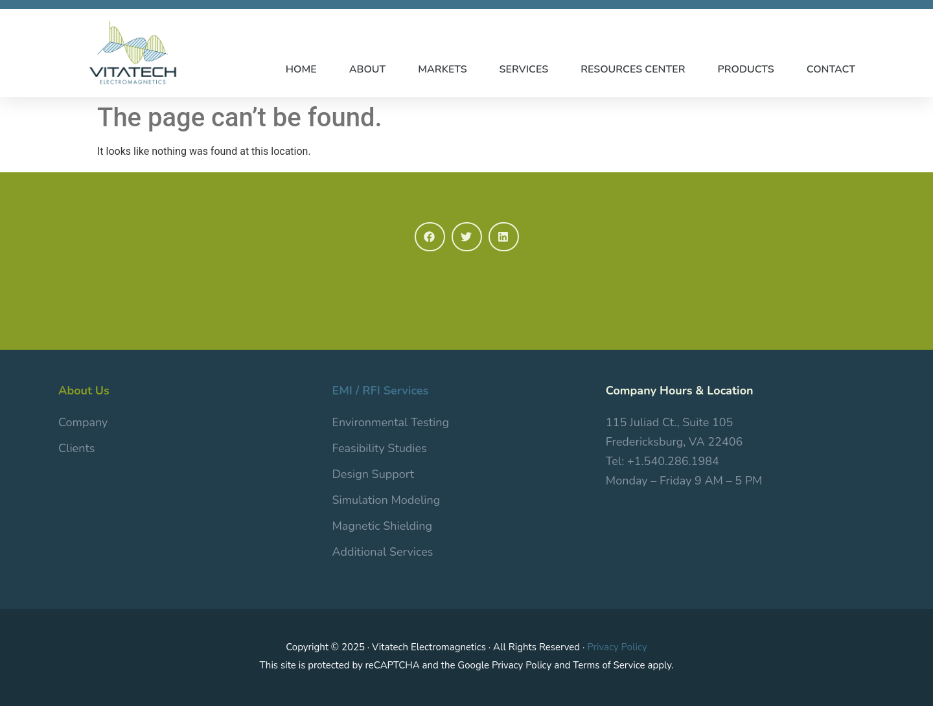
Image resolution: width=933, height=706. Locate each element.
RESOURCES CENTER (633, 69)
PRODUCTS (746, 69)
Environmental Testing (390, 422)
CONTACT (831, 69)
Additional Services (382, 552)
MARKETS (442, 69)
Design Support (373, 474)
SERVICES (524, 69)
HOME (301, 69)
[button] (430, 236)
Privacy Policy (617, 647)
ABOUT (367, 69)
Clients (76, 448)
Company (83, 422)
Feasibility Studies (379, 448)
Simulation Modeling (386, 500)
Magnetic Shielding (382, 526)
